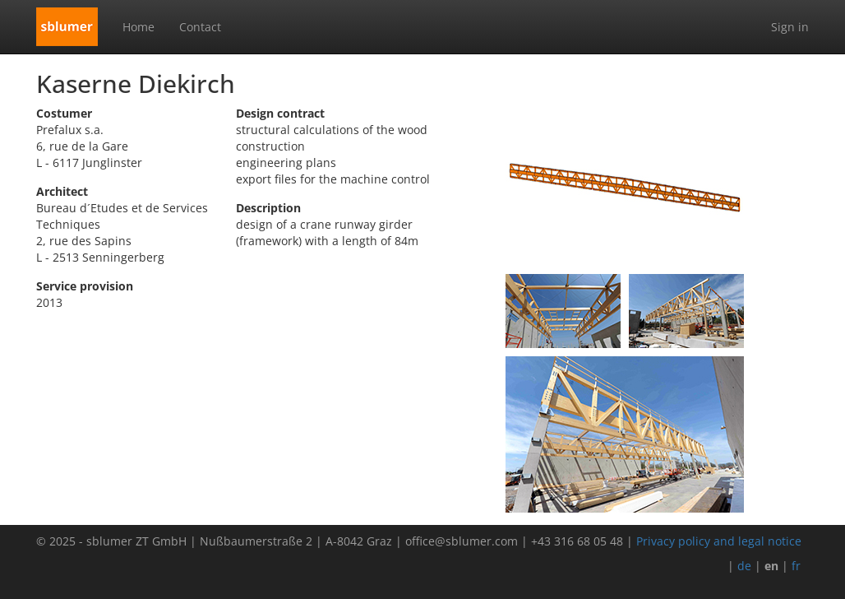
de (744, 565)
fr (796, 565)
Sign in (790, 27)
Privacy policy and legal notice (718, 541)
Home (138, 27)
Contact (200, 27)
